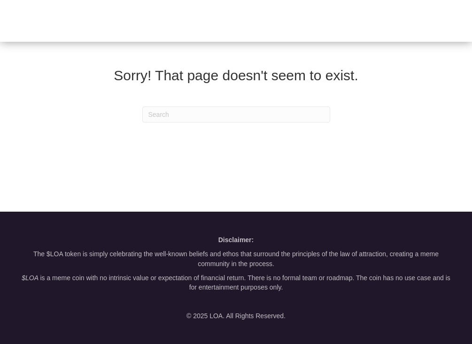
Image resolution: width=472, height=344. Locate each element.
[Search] (236, 114)
